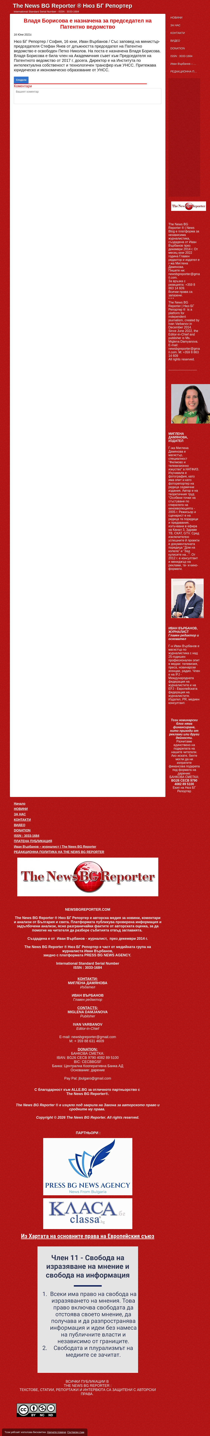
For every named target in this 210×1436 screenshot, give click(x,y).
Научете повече (56, 1432)
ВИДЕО (175, 40)
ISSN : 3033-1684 (181, 56)
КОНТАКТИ (177, 33)
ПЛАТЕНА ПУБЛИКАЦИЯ (33, 841)
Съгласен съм (75, 1432)
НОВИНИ (176, 17)
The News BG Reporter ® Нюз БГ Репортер (72, 6)
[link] (87, 1166)
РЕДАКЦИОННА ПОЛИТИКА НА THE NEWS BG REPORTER (185, 71)
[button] (87, 877)
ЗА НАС (175, 25)
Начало (19, 803)
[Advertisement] (184, 137)
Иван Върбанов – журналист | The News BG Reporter (185, 63)
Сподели (21, 80)
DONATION (177, 48)
